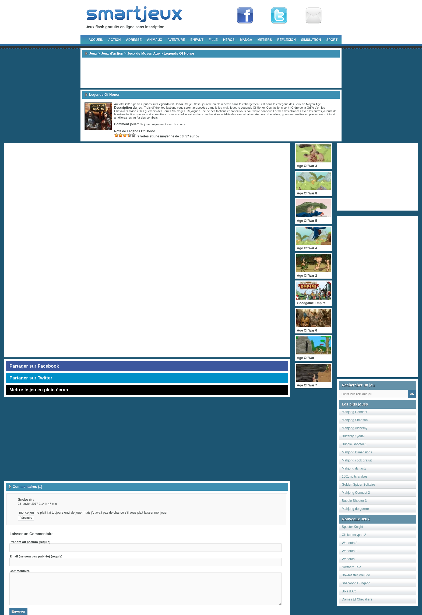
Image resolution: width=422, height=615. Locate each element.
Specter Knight (352, 527)
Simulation (311, 40)
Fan (245, 15)
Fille (213, 40)
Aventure (176, 40)
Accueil (96, 40)
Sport (331, 40)
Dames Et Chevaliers (357, 599)
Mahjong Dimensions (357, 452)
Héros (229, 40)
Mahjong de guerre (355, 509)
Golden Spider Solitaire (358, 484)
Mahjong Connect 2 (356, 493)
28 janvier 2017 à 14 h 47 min (37, 503)
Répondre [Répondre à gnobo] (26, 517)
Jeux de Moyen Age (143, 53)
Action (114, 40)
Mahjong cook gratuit (357, 460)
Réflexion (286, 40)
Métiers (265, 40)
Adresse (134, 40)
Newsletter (313, 15)
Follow (279, 15)
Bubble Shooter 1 (354, 444)
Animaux (154, 40)
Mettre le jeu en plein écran (38, 389)
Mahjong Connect (354, 412)
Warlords (348, 559)
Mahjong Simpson (355, 420)
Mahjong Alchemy (354, 428)
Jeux (93, 53)
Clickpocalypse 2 (354, 535)
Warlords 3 (349, 543)
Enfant (196, 40)
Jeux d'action (112, 53)
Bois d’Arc (349, 591)
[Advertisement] (211, 73)
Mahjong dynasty (354, 468)
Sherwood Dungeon (356, 583)
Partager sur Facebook (34, 366)
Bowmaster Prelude (356, 575)
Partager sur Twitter (30, 378)
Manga (246, 40)
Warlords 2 (349, 551)
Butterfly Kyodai (353, 436)
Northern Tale (351, 567)
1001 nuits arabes (354, 476)
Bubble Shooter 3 (354, 501)
